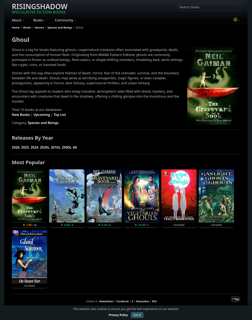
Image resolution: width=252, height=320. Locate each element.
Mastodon (142, 301)
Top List (60, 114)
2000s (66, 147)
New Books (21, 114)
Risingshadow (39, 8)
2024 (34, 147)
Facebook (122, 301)
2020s (44, 147)
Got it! (137, 315)
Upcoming (41, 114)
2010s (55, 147)
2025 (25, 147)
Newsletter (106, 301)
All (75, 147)
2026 (16, 147)
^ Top (235, 299)
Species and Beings (43, 122)
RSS (154, 301)
